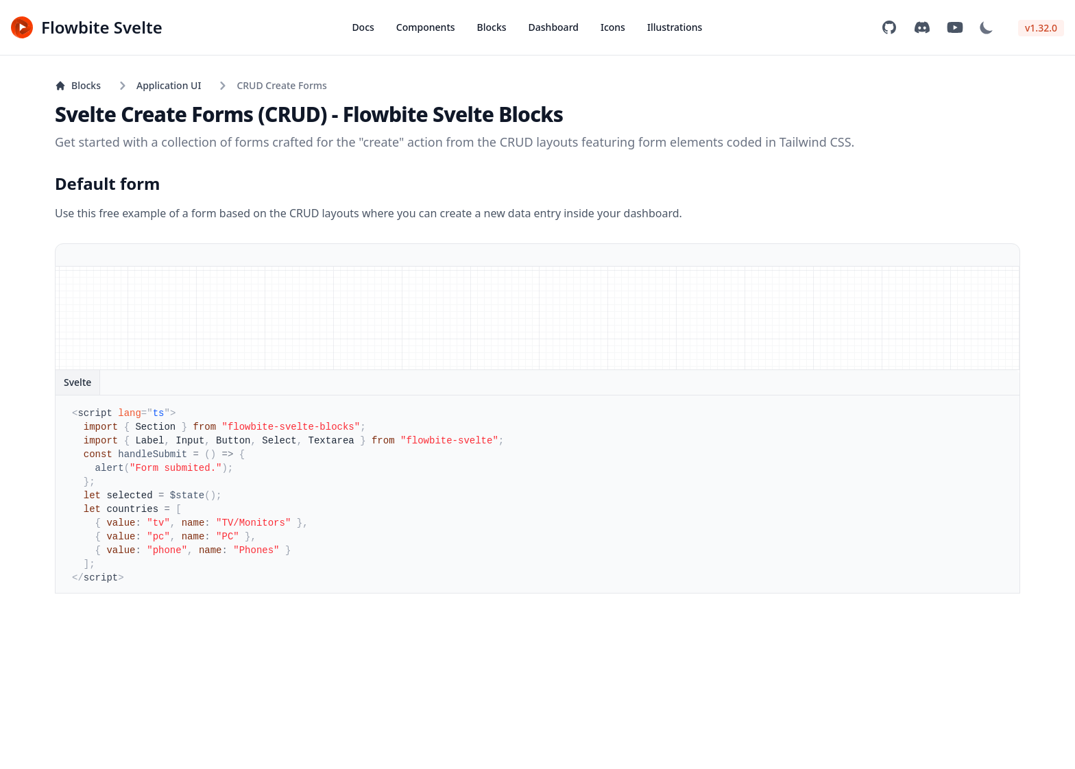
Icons (613, 27)
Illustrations (674, 27)
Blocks (492, 27)
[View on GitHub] (889, 27)
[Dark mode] (986, 27)
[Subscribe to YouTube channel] (955, 27)
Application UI (168, 85)
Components (425, 27)
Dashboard (554, 27)
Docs (363, 27)
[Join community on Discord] (922, 27)
